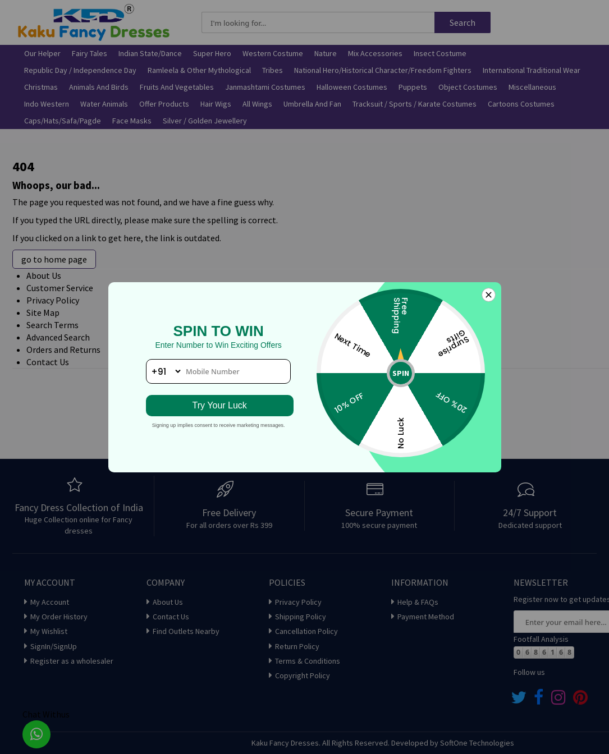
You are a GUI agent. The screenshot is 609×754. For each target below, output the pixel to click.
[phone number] (218, 371)
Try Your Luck (218, 405)
